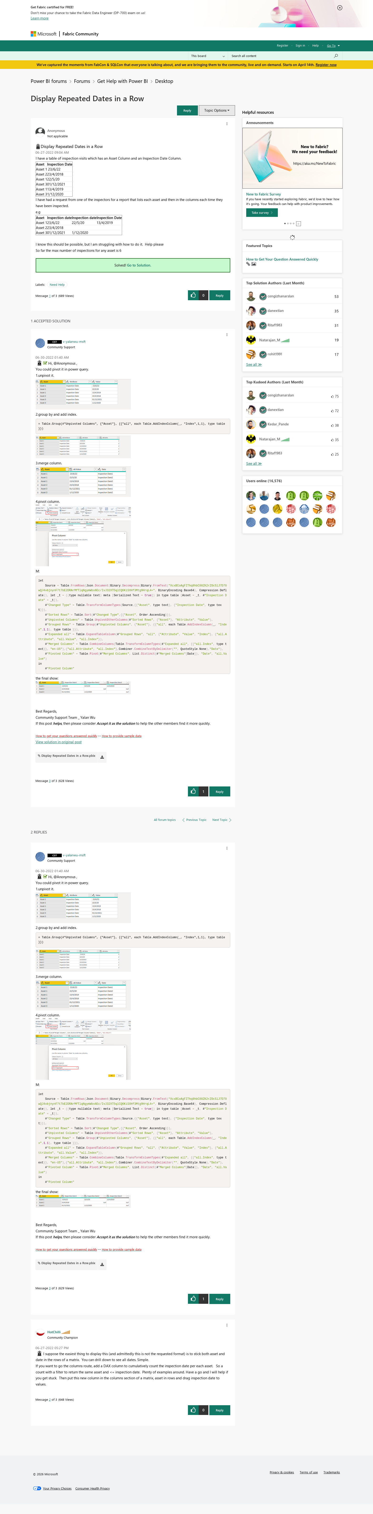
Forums (109, 34)
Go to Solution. (139, 265)
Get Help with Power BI (122, 80)
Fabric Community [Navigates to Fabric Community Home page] (80, 34)
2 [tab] (288, 223)
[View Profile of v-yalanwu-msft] (74, 341)
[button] (187, 110)
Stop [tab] (298, 223)
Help (315, 45)
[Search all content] (285, 55)
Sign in (300, 45)
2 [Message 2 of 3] (50, 1409)
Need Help (57, 284)
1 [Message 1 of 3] (50, 296)
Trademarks (332, 1482)
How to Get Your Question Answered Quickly (282, 259)
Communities (171, 34)
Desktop (164, 80)
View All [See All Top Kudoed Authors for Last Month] (254, 463)
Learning (210, 34)
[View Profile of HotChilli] (54, 1341)
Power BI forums (49, 80)
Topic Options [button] (215, 110)
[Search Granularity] (208, 55)
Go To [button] (331, 45)
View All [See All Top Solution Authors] (254, 364)
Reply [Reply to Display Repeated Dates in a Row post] (220, 295)
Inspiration (130, 34)
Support (230, 34)
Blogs (192, 34)
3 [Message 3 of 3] (50, 786)
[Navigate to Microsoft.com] (43, 34)
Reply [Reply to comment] (220, 797)
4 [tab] (293, 223)
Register (282, 45)
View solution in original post (59, 746)
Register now (326, 64)
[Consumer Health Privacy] (92, 1498)
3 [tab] (291, 223)
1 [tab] (285, 223)
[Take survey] (262, 212)
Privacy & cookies (282, 1482)
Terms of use (309, 1482)
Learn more (40, 18)
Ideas (149, 34)
